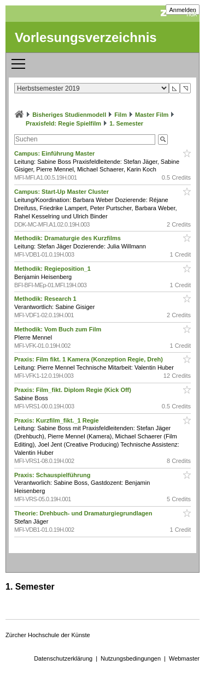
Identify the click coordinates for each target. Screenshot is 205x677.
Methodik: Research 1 (46, 298)
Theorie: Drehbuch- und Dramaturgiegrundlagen (84, 513)
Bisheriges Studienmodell (69, 114)
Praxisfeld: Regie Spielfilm (63, 123)
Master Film (151, 114)
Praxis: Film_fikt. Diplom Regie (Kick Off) (73, 390)
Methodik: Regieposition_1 (53, 268)
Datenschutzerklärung (63, 658)
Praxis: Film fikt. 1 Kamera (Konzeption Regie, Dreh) (89, 359)
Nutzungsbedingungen (131, 658)
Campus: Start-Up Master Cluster (62, 191)
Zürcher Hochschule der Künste (47, 635)
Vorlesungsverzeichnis (86, 37)
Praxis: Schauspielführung (53, 475)
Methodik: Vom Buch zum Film (58, 329)
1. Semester (126, 123)
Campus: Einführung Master (55, 153)
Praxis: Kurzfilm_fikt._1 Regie (57, 420)
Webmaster (184, 658)
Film (120, 114)
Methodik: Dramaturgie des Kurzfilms (68, 238)
